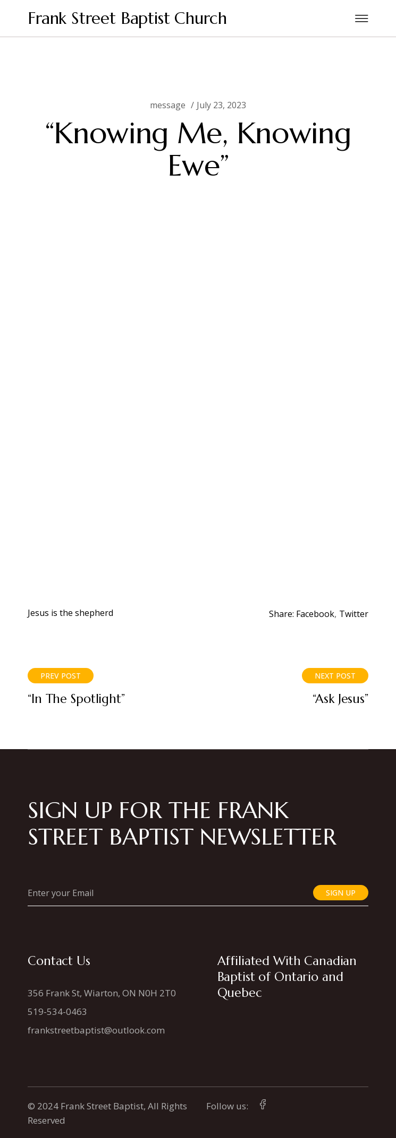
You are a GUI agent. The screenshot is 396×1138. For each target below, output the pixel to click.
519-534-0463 (57, 1011)
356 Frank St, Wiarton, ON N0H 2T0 (102, 993)
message (168, 105)
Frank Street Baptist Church (127, 18)
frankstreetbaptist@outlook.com (96, 1030)
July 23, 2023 (221, 105)
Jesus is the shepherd (70, 613)
